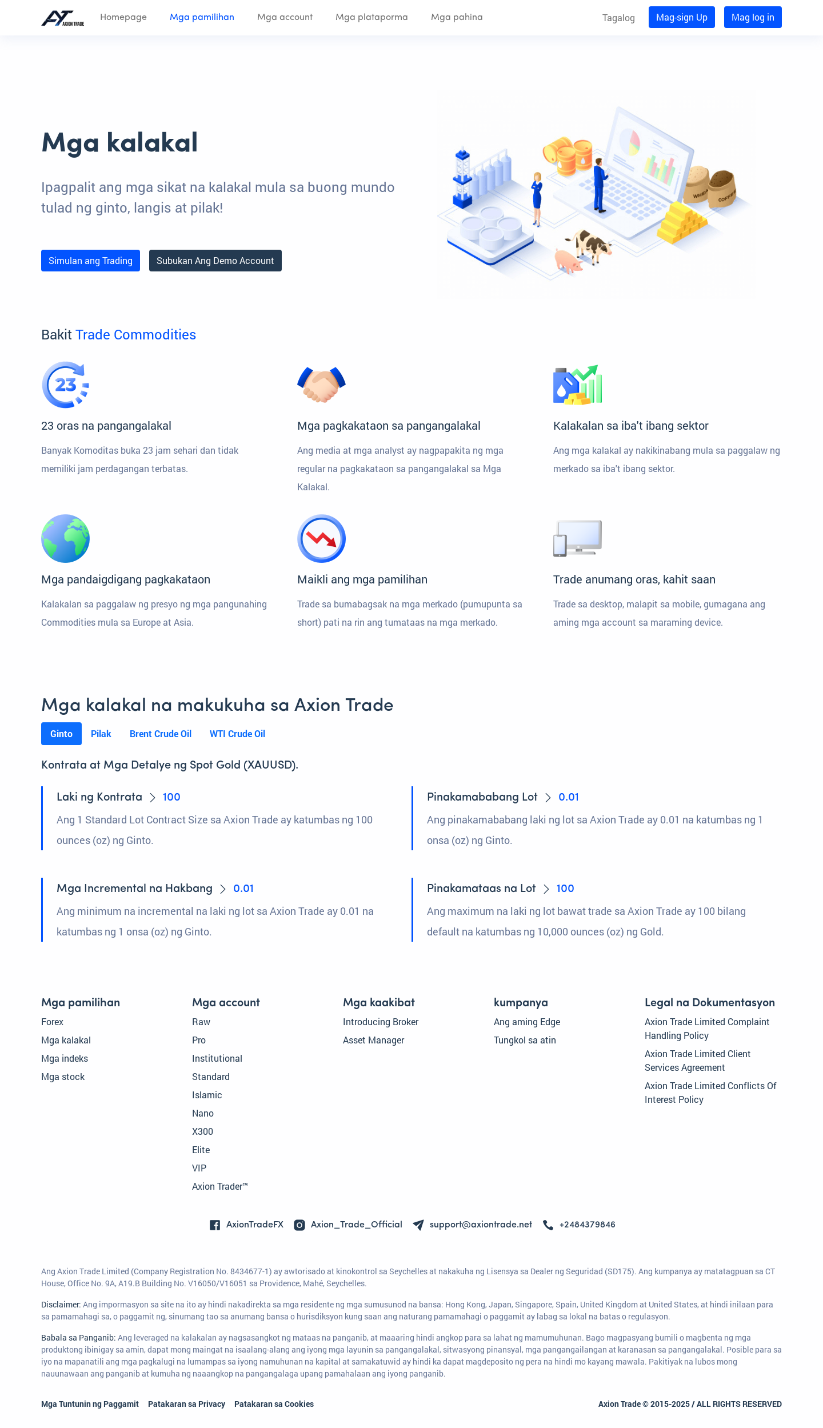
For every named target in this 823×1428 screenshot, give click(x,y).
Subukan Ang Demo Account (215, 260)
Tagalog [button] (618, 17)
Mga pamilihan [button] (202, 17)
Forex (52, 1021)
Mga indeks (64, 1058)
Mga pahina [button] (457, 17)
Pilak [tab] (101, 733)
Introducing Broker (380, 1021)
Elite (201, 1149)
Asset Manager (373, 1040)
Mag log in (753, 17)
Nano (203, 1113)
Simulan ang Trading (91, 260)
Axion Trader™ (220, 1186)
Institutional (217, 1058)
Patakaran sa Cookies (274, 1403)
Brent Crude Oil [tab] (160, 733)
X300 (202, 1131)
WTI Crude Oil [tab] (237, 733)
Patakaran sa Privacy (186, 1403)
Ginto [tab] (61, 733)
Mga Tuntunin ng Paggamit (90, 1403)
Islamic (207, 1095)
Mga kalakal (66, 1040)
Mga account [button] (285, 17)
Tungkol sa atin (525, 1040)
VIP (199, 1168)
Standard (211, 1076)
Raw (201, 1021)
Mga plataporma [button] (371, 17)
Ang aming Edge (527, 1021)
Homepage (123, 17)
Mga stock (63, 1076)
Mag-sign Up (682, 17)
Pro (199, 1040)
